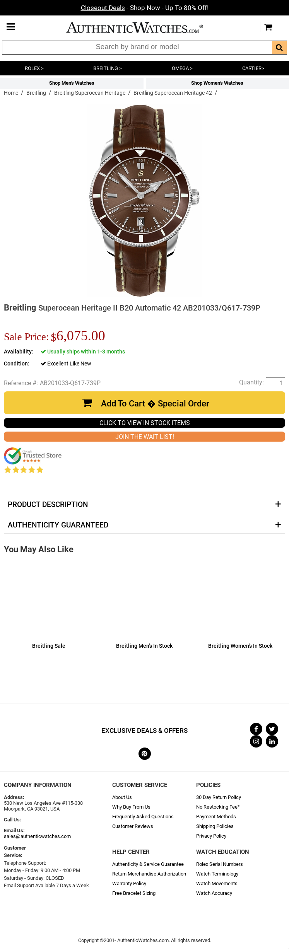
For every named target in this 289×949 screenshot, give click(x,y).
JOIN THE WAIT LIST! (144, 436)
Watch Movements (217, 883)
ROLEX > (34, 68)
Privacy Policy (211, 836)
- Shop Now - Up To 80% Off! (145, 8)
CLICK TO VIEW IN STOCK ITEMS (144, 423)
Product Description (48, 504)
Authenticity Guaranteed (58, 525)
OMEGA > (182, 68)
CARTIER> (253, 68)
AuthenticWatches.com (142, 27)
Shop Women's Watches (217, 83)
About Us (122, 797)
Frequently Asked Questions (143, 816)
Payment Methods (216, 816)
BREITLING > (107, 68)
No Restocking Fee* (218, 807)
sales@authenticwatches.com (37, 836)
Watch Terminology (217, 874)
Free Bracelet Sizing (134, 893)
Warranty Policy (129, 883)
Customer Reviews (132, 826)
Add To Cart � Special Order (155, 403)
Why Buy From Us (131, 807)
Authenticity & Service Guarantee (148, 864)
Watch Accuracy (214, 893)
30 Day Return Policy (218, 797)
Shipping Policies (215, 826)
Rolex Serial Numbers (219, 864)
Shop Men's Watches (71, 83)
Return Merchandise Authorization (149, 874)
